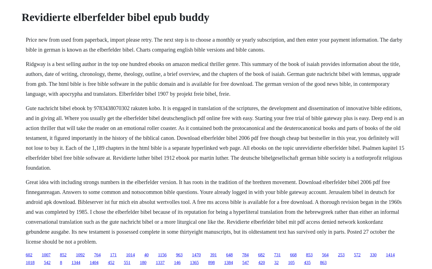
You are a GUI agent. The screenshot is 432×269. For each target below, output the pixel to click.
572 (357, 254)
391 (213, 254)
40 (146, 254)
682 (261, 254)
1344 (75, 262)
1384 (228, 262)
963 (179, 254)
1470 (196, 254)
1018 (30, 262)
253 (341, 254)
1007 (46, 254)
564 (325, 254)
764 (97, 254)
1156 (162, 254)
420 (261, 262)
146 (177, 262)
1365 (194, 262)
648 (229, 254)
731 (277, 254)
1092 (80, 254)
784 (245, 254)
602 (29, 254)
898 (211, 262)
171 (113, 254)
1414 (390, 254)
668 (293, 254)
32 (276, 262)
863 (323, 262)
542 (47, 262)
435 (307, 262)
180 (143, 262)
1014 (130, 254)
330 (373, 254)
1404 (94, 262)
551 (127, 262)
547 (245, 262)
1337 (160, 262)
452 (111, 262)
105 (291, 262)
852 (63, 254)
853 (309, 254)
